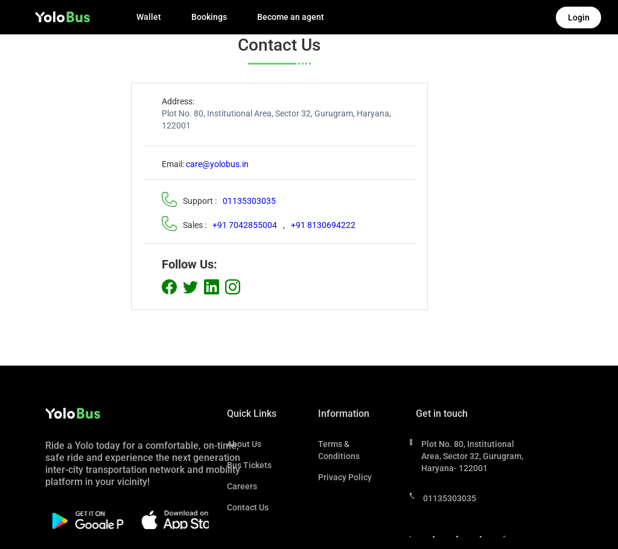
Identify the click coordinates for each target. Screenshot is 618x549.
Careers (242, 486)
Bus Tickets (249, 465)
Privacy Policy (345, 477)
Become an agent (290, 17)
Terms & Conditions (339, 450)
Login (579, 17)
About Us (244, 444)
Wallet (148, 17)
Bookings (209, 17)
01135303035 (249, 201)
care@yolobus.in (217, 164)
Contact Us (248, 507)
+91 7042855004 (244, 225)
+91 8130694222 (323, 225)
